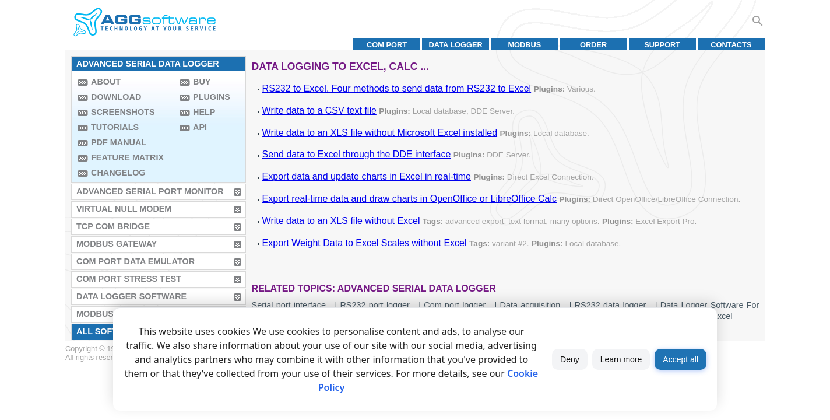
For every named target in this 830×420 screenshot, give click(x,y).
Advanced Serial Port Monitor (150, 191)
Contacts (731, 44)
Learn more (621, 359)
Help (204, 112)
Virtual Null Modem (123, 209)
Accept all (680, 359)
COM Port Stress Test (128, 279)
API (200, 127)
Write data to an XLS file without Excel (341, 221)
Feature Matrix (127, 157)
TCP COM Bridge (113, 226)
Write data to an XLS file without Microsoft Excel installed (379, 133)
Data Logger (456, 44)
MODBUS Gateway (116, 244)
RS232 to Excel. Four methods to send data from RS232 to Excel (397, 88)
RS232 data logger (610, 305)
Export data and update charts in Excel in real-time (366, 176)
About (106, 81)
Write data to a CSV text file (319, 111)
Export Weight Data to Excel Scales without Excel (364, 243)
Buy (201, 81)
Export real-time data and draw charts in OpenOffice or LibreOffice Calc (409, 199)
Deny (569, 359)
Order (593, 44)
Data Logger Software (131, 296)
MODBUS (524, 44)
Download (116, 97)
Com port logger (455, 305)
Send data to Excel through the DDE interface (356, 154)
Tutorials (115, 127)
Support (662, 44)
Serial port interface (289, 305)
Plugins (211, 97)
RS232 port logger (374, 305)
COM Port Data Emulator (135, 261)
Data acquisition (530, 305)
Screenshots (123, 112)
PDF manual (118, 142)
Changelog (118, 172)
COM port (387, 44)
